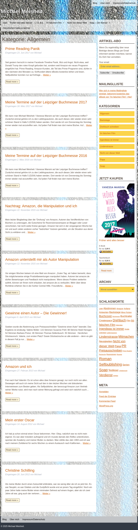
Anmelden (104, 392)
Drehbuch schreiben (109, 127)
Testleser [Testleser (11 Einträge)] (113, 370)
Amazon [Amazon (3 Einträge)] (119, 309)
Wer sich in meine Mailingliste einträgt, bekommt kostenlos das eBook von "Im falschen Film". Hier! (115, 93)
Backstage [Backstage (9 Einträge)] (115, 312)
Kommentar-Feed (107, 401)
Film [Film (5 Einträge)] (129, 320)
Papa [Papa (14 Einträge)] (118, 346)
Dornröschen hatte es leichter (16, 28)
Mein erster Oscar (19, 420)
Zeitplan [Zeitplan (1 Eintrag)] (115, 375)
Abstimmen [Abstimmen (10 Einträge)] (109, 308)
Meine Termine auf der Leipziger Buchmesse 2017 (46, 102)
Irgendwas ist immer (109, 140)
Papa (102, 159)
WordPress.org (106, 406)
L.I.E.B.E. (39, 23)
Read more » (12, 82)
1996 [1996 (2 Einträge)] (101, 309)
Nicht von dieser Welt (77, 23)
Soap (102, 166)
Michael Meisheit (22, 11)
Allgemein (104, 113)
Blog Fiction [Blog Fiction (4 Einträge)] (126, 312)
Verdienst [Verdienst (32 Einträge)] (106, 375)
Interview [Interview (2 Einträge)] (119, 325)
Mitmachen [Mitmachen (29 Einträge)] (126, 336)
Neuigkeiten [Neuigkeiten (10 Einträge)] (105, 341)
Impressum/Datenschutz (124, 3)
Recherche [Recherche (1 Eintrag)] (102, 354)
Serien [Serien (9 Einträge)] (125, 364)
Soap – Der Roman (99, 22)
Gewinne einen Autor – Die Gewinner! (36, 313)
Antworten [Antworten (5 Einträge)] (104, 312)
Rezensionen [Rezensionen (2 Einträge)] (111, 354)
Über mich (105, 3)
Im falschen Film (55, 22)
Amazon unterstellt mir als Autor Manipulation (42, 259)
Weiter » (47, 75)
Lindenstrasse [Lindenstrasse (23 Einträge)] (108, 336)
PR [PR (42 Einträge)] (124, 346)
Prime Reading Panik (22, 49)
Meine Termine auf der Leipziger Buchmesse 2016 (46, 156)
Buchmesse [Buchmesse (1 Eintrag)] (116, 316)
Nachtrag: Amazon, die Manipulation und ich (41, 206)
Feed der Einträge (107, 396)
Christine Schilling (19, 470)
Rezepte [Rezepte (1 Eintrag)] (119, 354)
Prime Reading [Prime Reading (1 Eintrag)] (127, 351)
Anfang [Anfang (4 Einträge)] (127, 308)
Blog (95, 3)
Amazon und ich (18, 367)
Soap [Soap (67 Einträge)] (103, 370)
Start (5, 23)
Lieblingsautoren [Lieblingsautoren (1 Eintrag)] (112, 333)
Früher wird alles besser (21, 23)
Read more (106, 271)
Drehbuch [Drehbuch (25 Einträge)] (119, 320)
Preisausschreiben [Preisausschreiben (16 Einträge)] (110, 350)
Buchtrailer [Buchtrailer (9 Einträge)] (126, 316)
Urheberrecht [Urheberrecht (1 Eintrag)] (123, 370)
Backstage (105, 120)
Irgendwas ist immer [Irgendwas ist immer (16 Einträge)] (111, 328)
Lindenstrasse (106, 146)
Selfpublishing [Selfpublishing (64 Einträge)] (110, 364)
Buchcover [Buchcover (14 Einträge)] (105, 316)
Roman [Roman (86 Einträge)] (105, 359)
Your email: (104, 62)
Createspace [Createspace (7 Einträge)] (105, 320)
